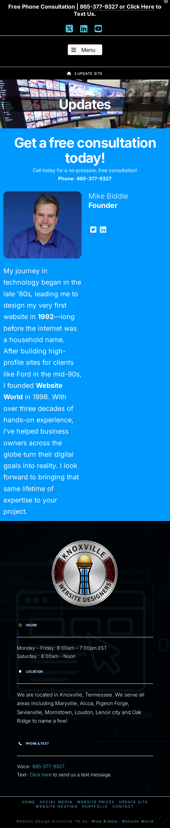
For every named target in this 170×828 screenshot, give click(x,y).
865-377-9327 (48, 766)
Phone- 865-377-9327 (84, 178)
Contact (123, 806)
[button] (85, 49)
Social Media (56, 802)
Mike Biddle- (106, 821)
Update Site (133, 802)
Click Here (141, 6)
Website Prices (96, 802)
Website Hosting (57, 806)
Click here (41, 774)
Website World (138, 821)
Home (28, 802)
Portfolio (95, 806)
